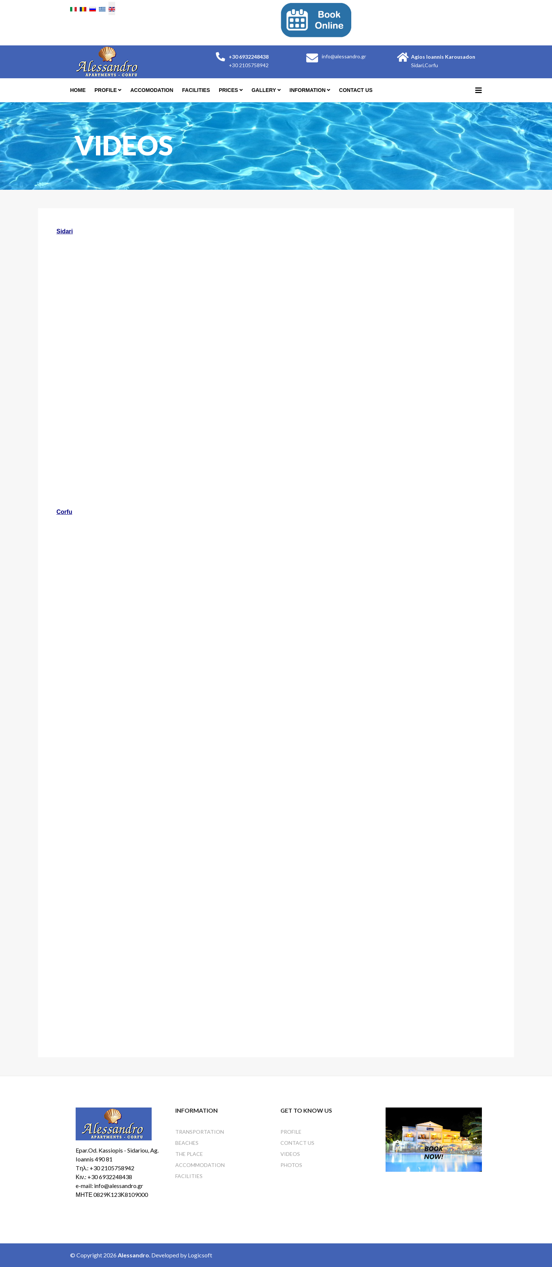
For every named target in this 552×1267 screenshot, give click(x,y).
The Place (189, 1154)
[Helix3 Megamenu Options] (478, 90)
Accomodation (151, 90)
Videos (290, 1154)
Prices (228, 90)
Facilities (196, 90)
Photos (291, 1165)
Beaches (187, 1143)
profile (105, 90)
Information (308, 90)
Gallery (264, 90)
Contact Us (356, 90)
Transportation (199, 1132)
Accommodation (200, 1165)
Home (78, 90)
